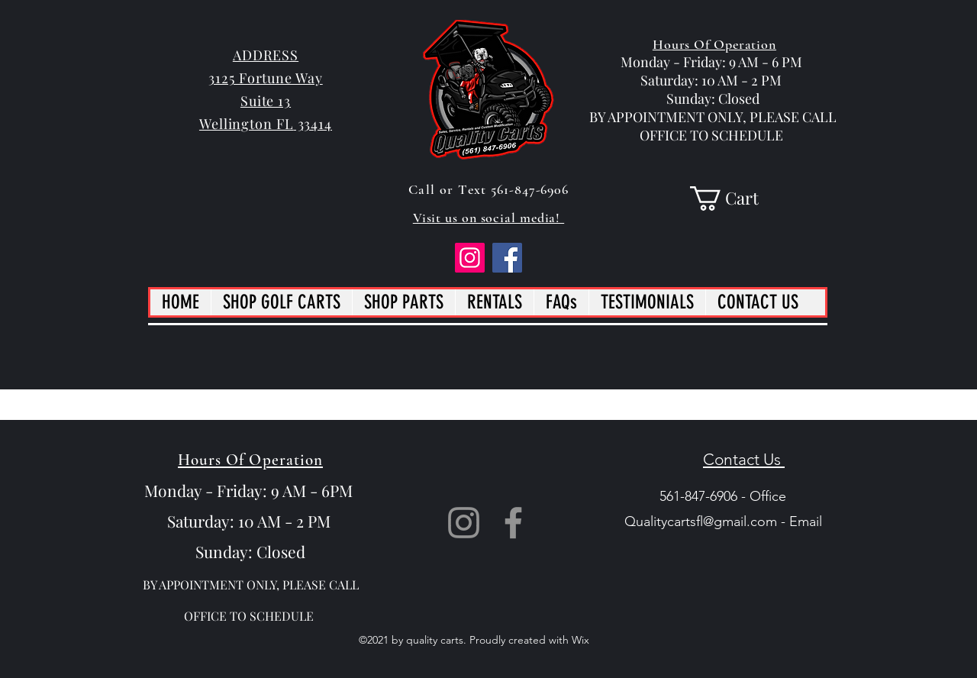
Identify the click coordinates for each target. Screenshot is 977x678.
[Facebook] (507, 258)
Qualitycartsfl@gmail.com (700, 521)
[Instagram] (470, 258)
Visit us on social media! (488, 217)
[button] (737, 198)
